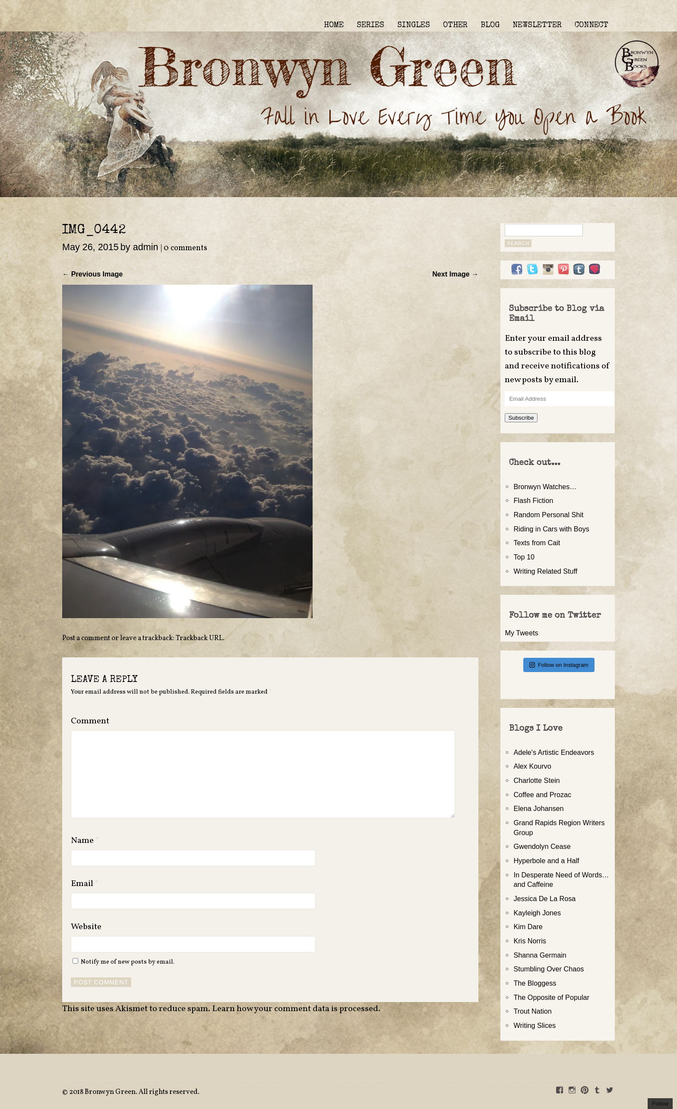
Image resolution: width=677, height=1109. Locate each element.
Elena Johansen (538, 808)
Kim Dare (527, 926)
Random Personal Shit (548, 514)
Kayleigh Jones (537, 913)
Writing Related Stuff (545, 571)
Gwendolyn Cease (541, 846)
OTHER (455, 25)
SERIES (370, 25)
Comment (90, 721)
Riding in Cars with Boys (551, 529)
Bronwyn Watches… (544, 486)
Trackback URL (199, 638)
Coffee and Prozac (542, 794)
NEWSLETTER (537, 25)
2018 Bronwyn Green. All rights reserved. (134, 1092)
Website (86, 927)
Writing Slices (534, 1025)
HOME (334, 25)
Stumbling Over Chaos (548, 969)
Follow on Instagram (558, 665)
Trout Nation (532, 1011)
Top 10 (524, 557)
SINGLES (413, 25)
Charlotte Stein (536, 780)
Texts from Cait (536, 543)
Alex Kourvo (532, 766)
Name (85, 841)
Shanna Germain (539, 955)
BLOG (490, 25)
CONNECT (591, 25)
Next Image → (455, 274)
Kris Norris (529, 941)
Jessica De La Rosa (544, 898)
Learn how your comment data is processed (295, 1009)
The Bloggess (534, 983)
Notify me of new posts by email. (127, 962)
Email (85, 884)
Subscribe (521, 418)
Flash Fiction (533, 500)
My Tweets (521, 633)
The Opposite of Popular (551, 997)
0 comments (185, 248)
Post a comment (86, 638)
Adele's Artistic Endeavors (553, 752)
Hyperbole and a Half (546, 860)
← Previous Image (92, 274)
